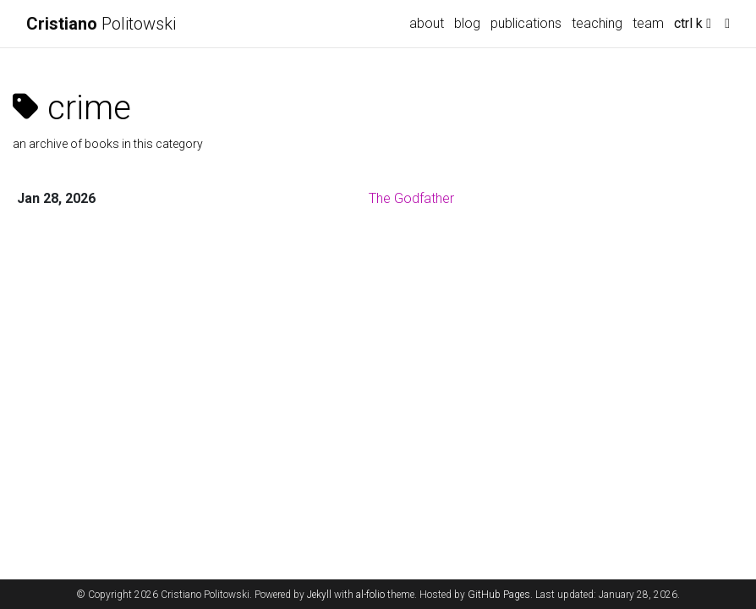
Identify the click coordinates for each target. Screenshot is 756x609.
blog (467, 23)
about (426, 23)
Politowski (101, 24)
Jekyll (319, 595)
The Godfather (411, 198)
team (648, 23)
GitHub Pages (499, 595)
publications (526, 23)
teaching (597, 23)
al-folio (370, 595)
